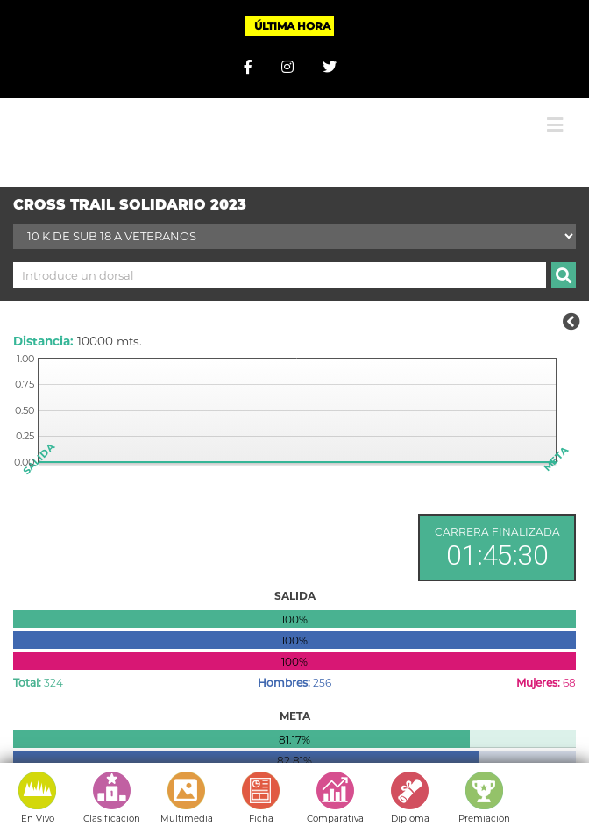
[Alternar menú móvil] (555, 125)
